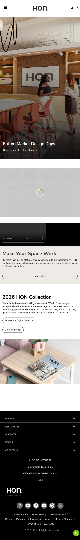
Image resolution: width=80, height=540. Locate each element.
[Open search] (72, 8)
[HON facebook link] (36, 505)
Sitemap (68, 519)
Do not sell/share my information (23, 519)
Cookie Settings (39, 514)
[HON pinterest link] (52, 505)
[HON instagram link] (20, 505)
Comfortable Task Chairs (40, 467)
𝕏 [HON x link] (60, 506)
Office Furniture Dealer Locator (40, 473)
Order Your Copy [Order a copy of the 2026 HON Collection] (13, 329)
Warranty (49, 524)
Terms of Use (33, 524)
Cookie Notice (20, 514)
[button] (77, 7)
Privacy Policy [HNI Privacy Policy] (58, 514)
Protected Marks (52, 519)
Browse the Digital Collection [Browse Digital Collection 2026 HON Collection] (19, 320)
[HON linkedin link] (44, 505)
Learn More (40, 276)
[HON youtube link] (28, 505)
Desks (40, 480)
